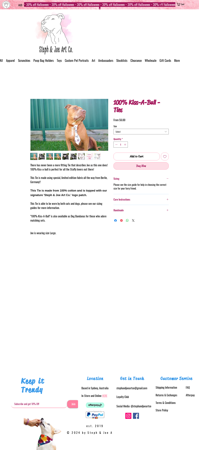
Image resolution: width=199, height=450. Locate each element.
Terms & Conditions (166, 403)
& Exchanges (166, 395)
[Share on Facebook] (115, 220)
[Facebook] (136, 416)
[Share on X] (133, 220)
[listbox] (22, 5)
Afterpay (190, 395)
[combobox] (141, 131)
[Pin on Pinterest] (121, 220)
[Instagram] (128, 416)
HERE (104, 396)
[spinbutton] (120, 144)
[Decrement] (116, 144)
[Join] (73, 404)
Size (115, 126)
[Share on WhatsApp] (127, 220)
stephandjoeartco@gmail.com (131, 388)
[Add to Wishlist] (165, 156)
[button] (22, 5)
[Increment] (125, 144)
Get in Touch (132, 378)
